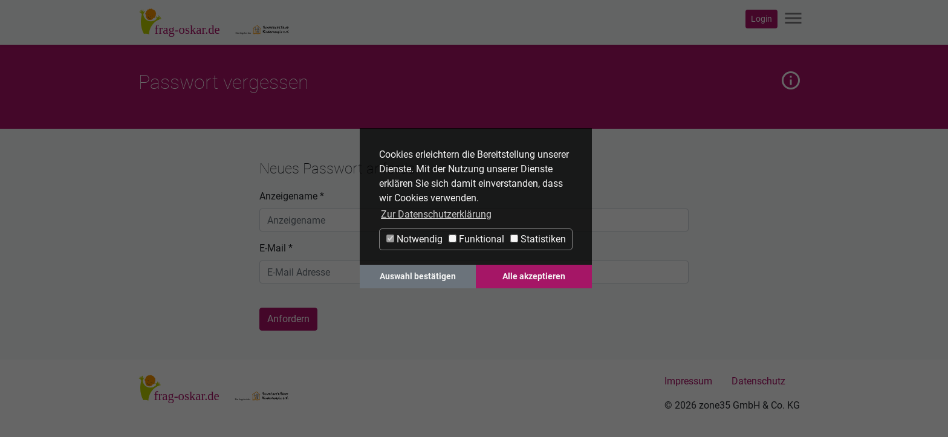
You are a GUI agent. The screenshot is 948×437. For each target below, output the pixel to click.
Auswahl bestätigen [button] (418, 276)
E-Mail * (276, 248)
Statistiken (538, 239)
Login (761, 19)
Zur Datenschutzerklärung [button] (436, 214)
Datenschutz (758, 381)
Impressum (688, 381)
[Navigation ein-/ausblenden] (793, 19)
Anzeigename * (291, 196)
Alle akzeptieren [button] (533, 276)
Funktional (476, 239)
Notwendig (414, 239)
